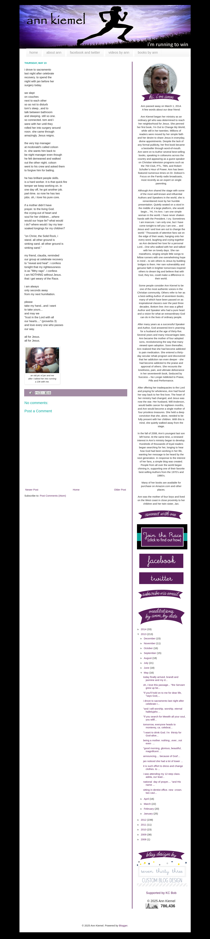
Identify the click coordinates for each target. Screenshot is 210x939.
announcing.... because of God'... (161, 756)
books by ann (148, 52)
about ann (53, 52)
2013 (144, 634)
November (150, 643)
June (147, 667)
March (148, 803)
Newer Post (31, 489)
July (146, 662)
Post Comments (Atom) (53, 495)
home (34, 52)
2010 (144, 829)
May (146, 672)
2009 (144, 834)
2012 (144, 819)
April (147, 798)
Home (76, 489)
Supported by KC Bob (161, 893)
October (149, 648)
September (150, 653)
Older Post (120, 489)
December (150, 638)
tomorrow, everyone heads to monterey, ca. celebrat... (159, 726)
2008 (144, 839)
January (149, 813)
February (149, 808)
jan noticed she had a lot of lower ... (163, 761)
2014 (144, 629)
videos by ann (119, 52)
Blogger (123, 925)
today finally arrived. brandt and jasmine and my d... (160, 678)
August (148, 658)
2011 (144, 824)
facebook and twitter (85, 52)
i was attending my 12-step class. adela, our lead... (161, 775)
